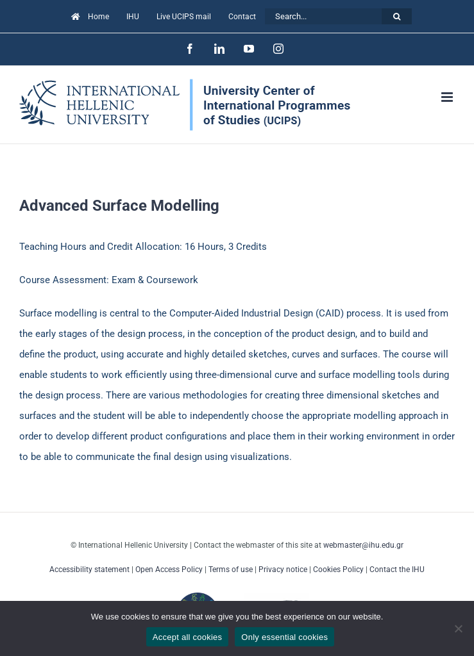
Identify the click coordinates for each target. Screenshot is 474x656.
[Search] (397, 16)
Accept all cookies (188, 637)
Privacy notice (282, 569)
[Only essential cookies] (458, 628)
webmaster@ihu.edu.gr (363, 545)
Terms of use (230, 569)
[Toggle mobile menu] (448, 97)
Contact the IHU (397, 569)
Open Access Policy (169, 569)
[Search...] (323, 16)
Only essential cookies (284, 637)
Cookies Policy (338, 569)
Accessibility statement (89, 569)
